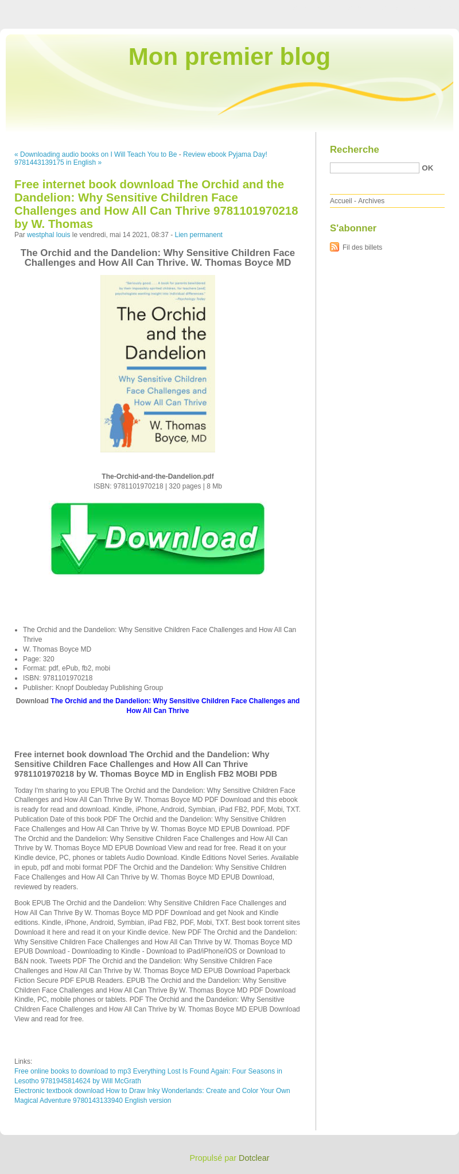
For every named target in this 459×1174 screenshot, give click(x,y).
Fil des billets (362, 247)
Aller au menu (369, 8)
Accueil (341, 201)
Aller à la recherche (425, 8)
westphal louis (48, 235)
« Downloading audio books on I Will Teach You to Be (95, 154)
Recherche (354, 149)
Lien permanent (199, 235)
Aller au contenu (318, 8)
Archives (371, 201)
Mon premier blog (229, 56)
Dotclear (254, 1158)
